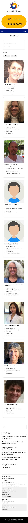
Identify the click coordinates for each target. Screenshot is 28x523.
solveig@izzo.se (9, 373)
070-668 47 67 (9, 90)
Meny (25, 31)
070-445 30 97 (9, 249)
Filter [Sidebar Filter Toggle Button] (6, 56)
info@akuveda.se (9, 333)
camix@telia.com (9, 133)
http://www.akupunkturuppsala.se (12, 253)
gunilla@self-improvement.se (12, 213)
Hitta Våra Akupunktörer (14, 21)
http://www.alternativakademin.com (13, 173)
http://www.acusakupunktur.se (12, 294)
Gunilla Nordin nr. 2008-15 (11, 204)
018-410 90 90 (9, 170)
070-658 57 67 (9, 291)
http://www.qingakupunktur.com (12, 93)
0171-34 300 (8, 211)
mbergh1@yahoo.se (10, 251)
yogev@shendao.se (10, 412)
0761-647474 (8, 331)
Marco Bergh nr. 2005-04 (11, 244)
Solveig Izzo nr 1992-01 (10, 366)
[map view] (15, 55)
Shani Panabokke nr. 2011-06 (12, 325)
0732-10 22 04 (9, 410)
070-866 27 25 (9, 131)
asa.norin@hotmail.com (11, 92)
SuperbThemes (16, 521)
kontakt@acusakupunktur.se (11, 293)
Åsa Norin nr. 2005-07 (10, 84)
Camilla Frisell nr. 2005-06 (11, 124)
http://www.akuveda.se (10, 335)
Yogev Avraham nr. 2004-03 (11, 404)
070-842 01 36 (9, 371)
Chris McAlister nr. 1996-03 (11, 164)
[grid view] (12, 55)
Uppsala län (12, 87)
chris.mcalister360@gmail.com (12, 171)
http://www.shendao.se (10, 413)
